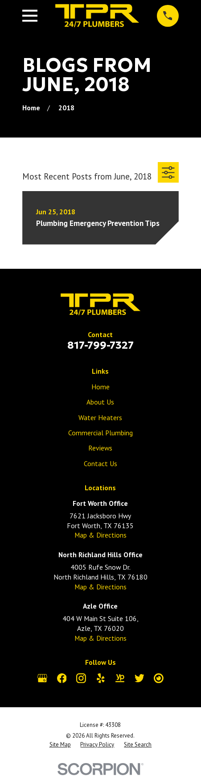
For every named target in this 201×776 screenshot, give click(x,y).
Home (100, 386)
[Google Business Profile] (42, 678)
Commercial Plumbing (100, 432)
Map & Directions (100, 534)
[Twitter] (139, 678)
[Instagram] (81, 678)
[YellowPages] (120, 678)
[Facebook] (62, 678)
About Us (100, 401)
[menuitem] (60, 745)
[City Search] (159, 678)
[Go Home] (31, 107)
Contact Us (100, 463)
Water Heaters (100, 417)
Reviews (100, 447)
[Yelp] (101, 678)
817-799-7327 (100, 344)
